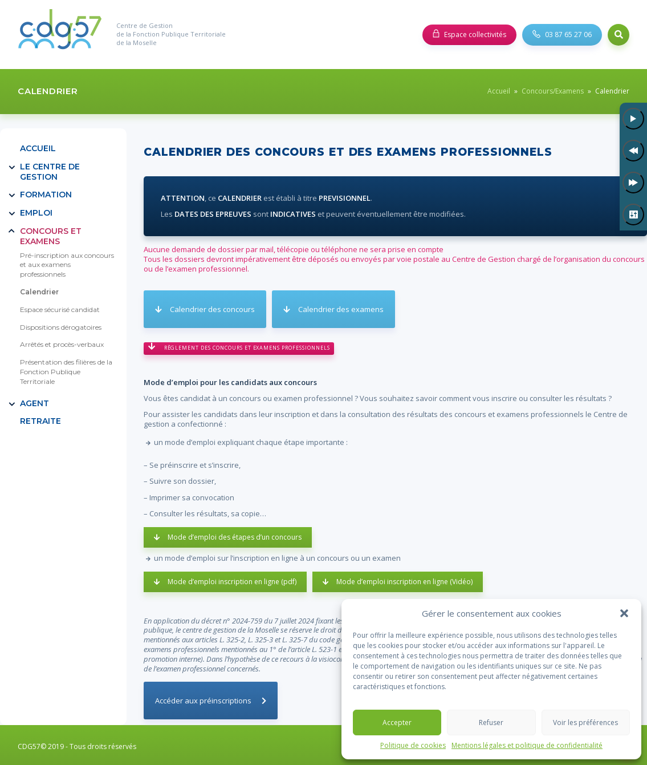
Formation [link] (46, 194)
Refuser (491, 722)
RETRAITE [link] (40, 421)
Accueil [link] (498, 91)
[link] (60, 34)
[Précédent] (633, 150)
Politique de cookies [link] (413, 745)
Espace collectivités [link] (475, 34)
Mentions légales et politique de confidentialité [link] (527, 745)
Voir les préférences (585, 722)
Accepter (397, 722)
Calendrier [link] (39, 292)
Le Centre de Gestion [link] (50, 171)
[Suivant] (633, 182)
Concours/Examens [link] (553, 91)
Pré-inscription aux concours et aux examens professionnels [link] (67, 265)
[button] (624, 613)
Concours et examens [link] (51, 236)
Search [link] (618, 35)
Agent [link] (34, 403)
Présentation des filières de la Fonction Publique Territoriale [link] (66, 372)
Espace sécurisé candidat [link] (60, 309)
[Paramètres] (633, 214)
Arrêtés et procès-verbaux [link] (62, 344)
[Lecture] (633, 118)
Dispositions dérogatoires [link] (60, 327)
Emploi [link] (36, 213)
